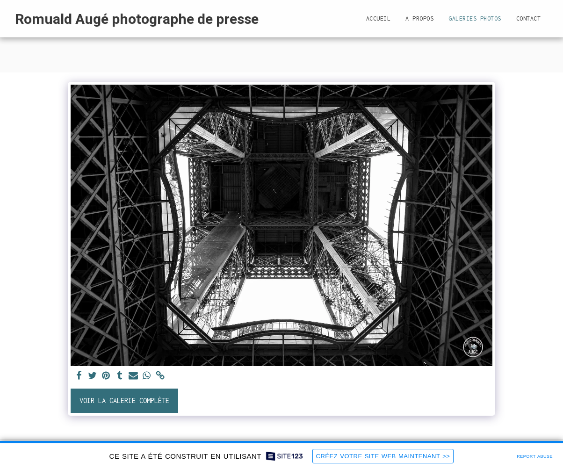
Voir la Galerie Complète (124, 400)
